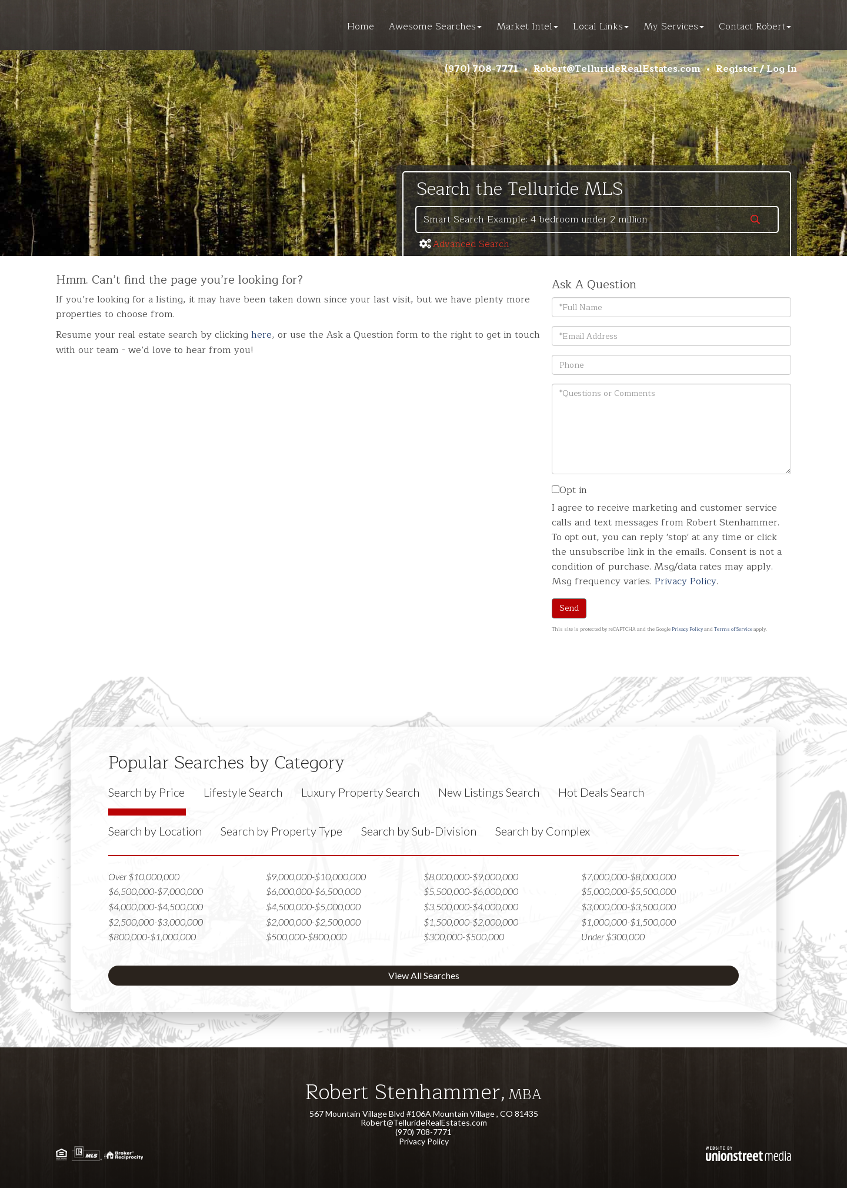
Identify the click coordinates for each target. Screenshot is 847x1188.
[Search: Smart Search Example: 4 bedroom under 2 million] (574, 219)
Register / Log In (756, 68)
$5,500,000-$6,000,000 (471, 891)
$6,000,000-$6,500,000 (313, 891)
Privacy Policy (685, 581)
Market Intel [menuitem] (527, 26)
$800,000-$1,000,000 (152, 936)
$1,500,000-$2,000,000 (471, 921)
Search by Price (146, 792)
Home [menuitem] (360, 26)
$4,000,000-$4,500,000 (155, 906)
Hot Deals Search (601, 792)
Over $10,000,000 (143, 876)
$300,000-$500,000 (464, 936)
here (261, 334)
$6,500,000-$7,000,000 (155, 891)
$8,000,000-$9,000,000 (471, 876)
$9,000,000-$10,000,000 (316, 876)
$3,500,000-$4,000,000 (471, 906)
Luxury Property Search (360, 792)
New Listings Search (488, 792)
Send (569, 608)
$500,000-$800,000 (306, 936)
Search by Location (155, 831)
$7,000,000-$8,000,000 (628, 876)
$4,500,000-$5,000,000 (313, 906)
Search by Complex (542, 831)
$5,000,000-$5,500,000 (628, 891)
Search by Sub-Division (418, 831)
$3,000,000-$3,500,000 (628, 906)
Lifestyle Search (243, 792)
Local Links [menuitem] (601, 26)
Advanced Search (471, 244)
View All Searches (423, 975)
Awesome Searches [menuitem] (435, 26)
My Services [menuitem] (673, 26)
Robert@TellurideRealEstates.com (617, 68)
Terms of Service (733, 629)
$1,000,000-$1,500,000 (628, 921)
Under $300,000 (613, 936)
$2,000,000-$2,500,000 (313, 921)
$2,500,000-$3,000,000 (155, 921)
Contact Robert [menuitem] (755, 26)
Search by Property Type (281, 831)
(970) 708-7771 (481, 68)
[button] (755, 221)
